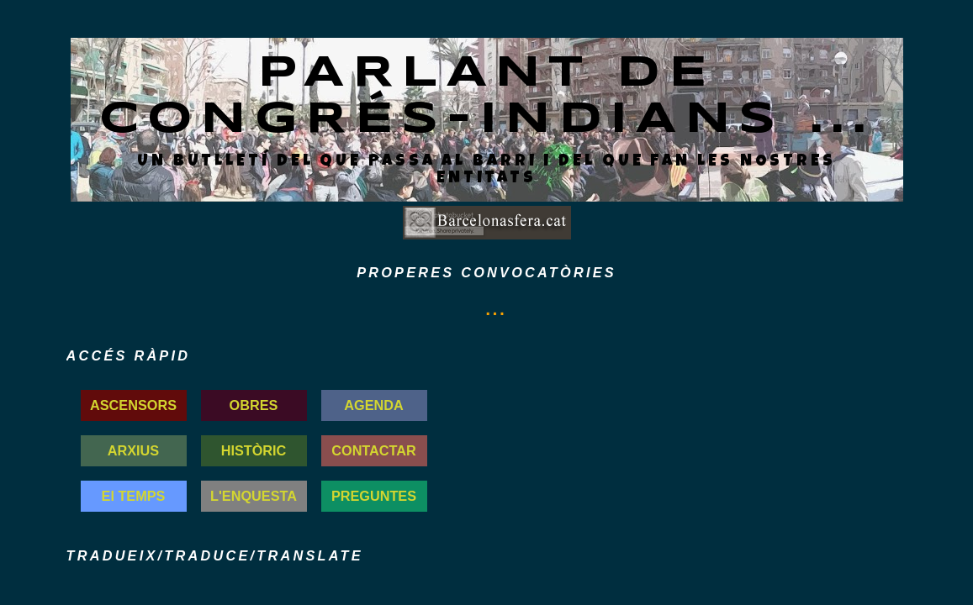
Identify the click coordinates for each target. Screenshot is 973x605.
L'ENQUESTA (253, 495)
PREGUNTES (373, 495)
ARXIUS (133, 450)
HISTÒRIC (254, 450)
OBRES (254, 405)
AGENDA (373, 405)
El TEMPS (134, 495)
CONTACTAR (373, 450)
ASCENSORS (133, 405)
